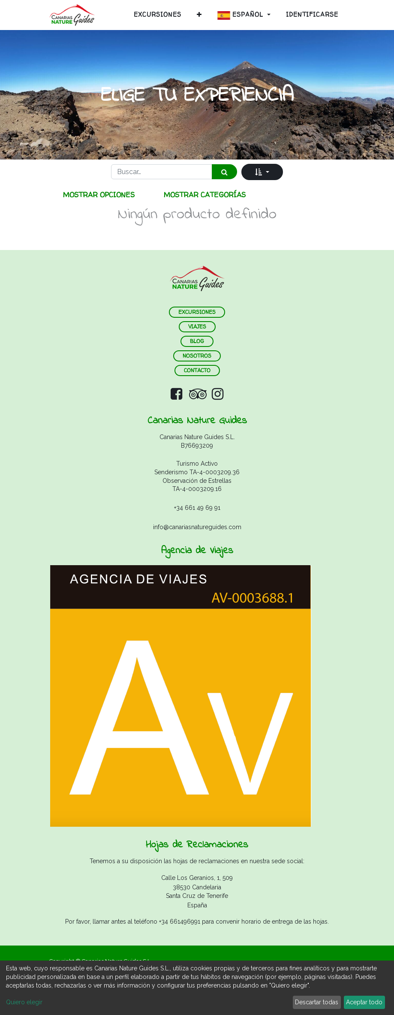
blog (197, 341)
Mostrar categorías (205, 194)
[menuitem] (157, 14)
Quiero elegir (24, 1002)
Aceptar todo (364, 1002)
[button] (199, 14)
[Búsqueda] (224, 171)
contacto (197, 370)
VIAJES (197, 326)
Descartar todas (316, 1002)
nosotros (197, 355)
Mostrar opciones (99, 194)
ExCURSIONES (197, 312)
